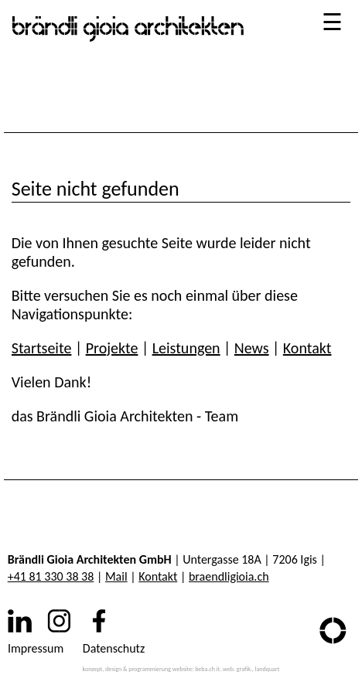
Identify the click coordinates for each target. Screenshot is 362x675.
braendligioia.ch (229, 576)
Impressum (35, 648)
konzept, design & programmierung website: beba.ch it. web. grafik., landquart (181, 669)
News (251, 348)
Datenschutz (114, 648)
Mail (116, 576)
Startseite (42, 348)
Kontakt (307, 348)
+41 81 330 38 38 (51, 576)
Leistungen (186, 348)
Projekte (112, 348)
